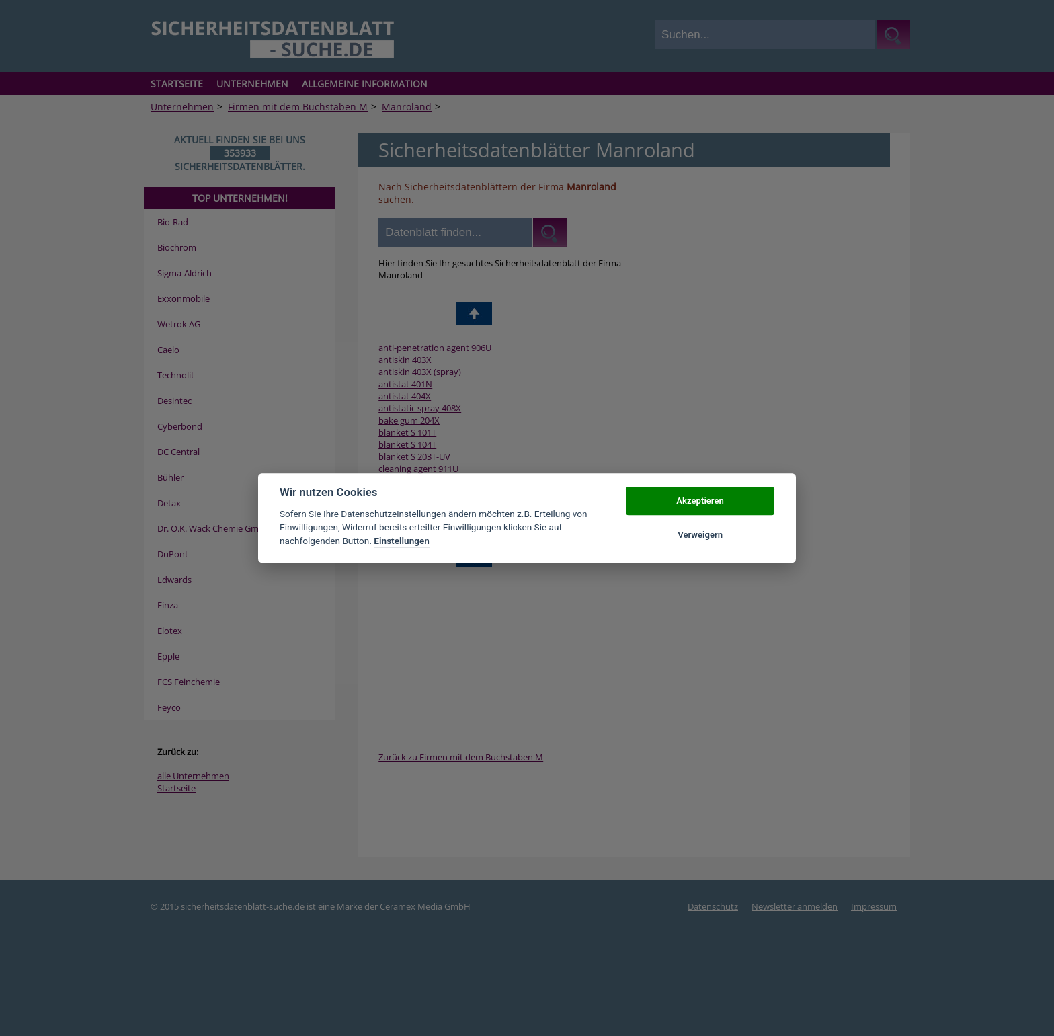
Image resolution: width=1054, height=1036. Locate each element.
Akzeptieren (699, 501)
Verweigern (700, 535)
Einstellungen (402, 541)
